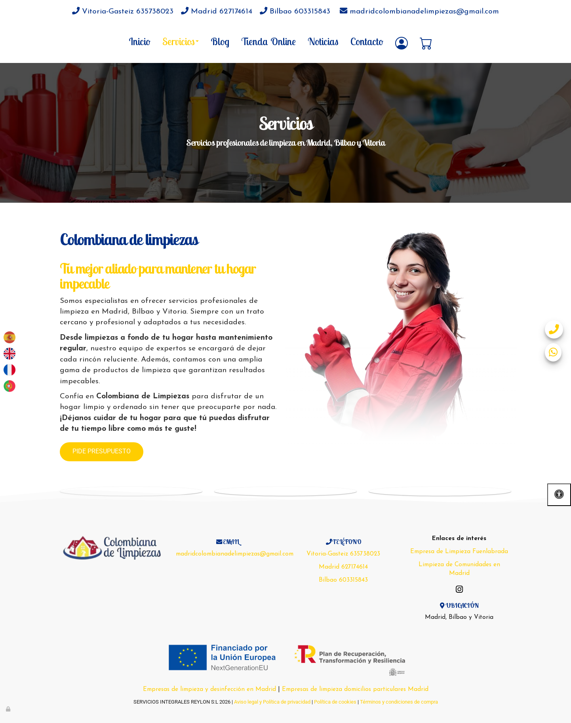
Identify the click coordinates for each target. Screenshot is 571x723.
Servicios (180, 41)
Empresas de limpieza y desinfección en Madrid (209, 689)
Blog (220, 41)
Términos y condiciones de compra (399, 702)
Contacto (366, 41)
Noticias (323, 41)
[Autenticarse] (8, 709)
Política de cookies (335, 702)
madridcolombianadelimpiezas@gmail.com (419, 11)
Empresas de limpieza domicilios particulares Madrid (355, 689)
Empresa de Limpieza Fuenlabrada (459, 551)
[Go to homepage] (4, 41)
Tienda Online (268, 41)
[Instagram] (459, 590)
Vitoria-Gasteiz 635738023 (122, 11)
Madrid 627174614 (216, 11)
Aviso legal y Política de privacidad (272, 702)
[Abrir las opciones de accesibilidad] (559, 494)
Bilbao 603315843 (295, 11)
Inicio (139, 41)
